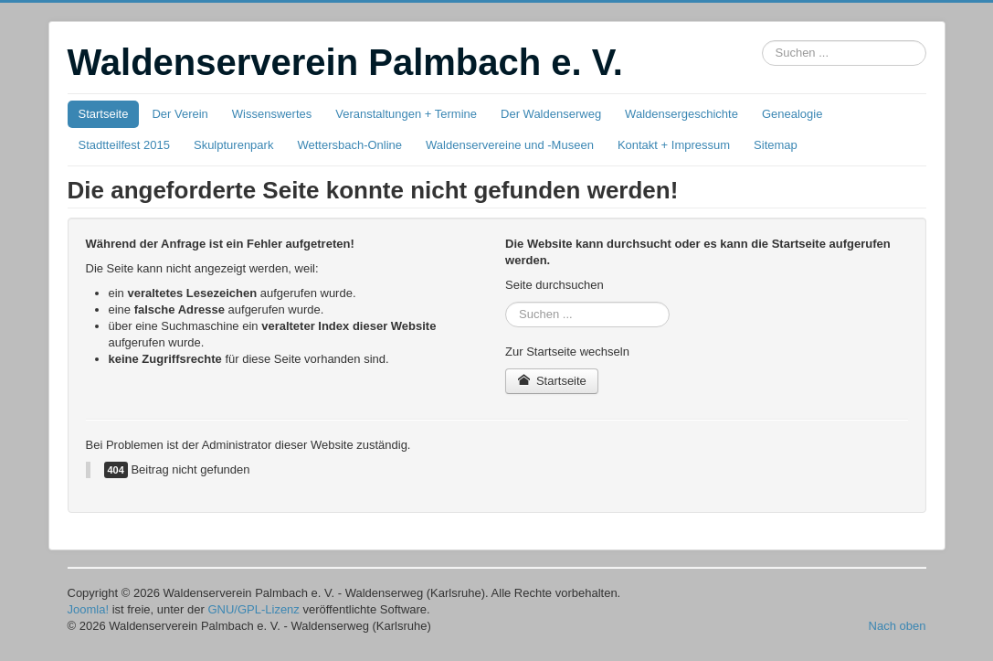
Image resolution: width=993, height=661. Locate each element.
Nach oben (897, 626)
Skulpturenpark (233, 145)
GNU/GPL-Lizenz (253, 609)
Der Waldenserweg (551, 114)
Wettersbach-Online (349, 145)
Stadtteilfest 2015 (124, 145)
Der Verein (179, 114)
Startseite (104, 114)
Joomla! (89, 609)
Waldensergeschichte (681, 114)
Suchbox (762, 40)
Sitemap (776, 145)
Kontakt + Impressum (674, 145)
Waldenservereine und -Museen (510, 145)
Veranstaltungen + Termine (406, 114)
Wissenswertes (272, 114)
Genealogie (792, 114)
